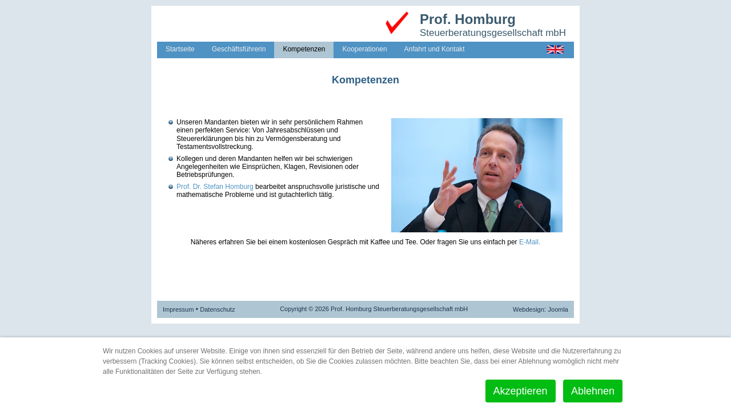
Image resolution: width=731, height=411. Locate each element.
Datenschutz (217, 309)
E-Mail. (529, 242)
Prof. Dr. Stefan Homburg (215, 187)
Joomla (558, 309)
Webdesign (528, 309)
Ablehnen (592, 391)
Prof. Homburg (468, 19)
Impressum (178, 309)
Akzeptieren (520, 391)
